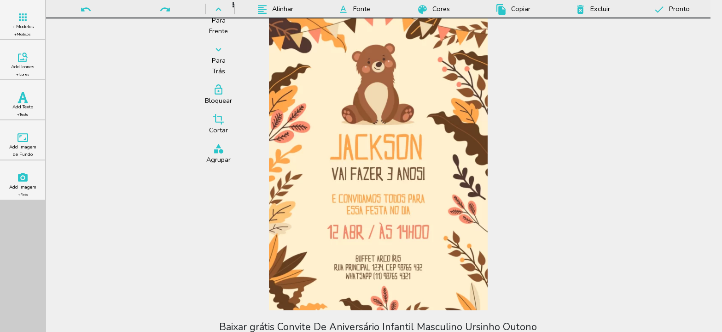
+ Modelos (23, 24)
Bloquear (218, 94)
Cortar (218, 124)
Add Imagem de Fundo (22, 145)
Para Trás (218, 60)
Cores (432, 9)
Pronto (670, 9)
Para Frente (218, 20)
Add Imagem (22, 184)
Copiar (511, 9)
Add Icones (22, 64)
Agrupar (218, 153)
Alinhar (273, 9)
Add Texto (22, 104)
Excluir (591, 9)
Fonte (352, 9)
